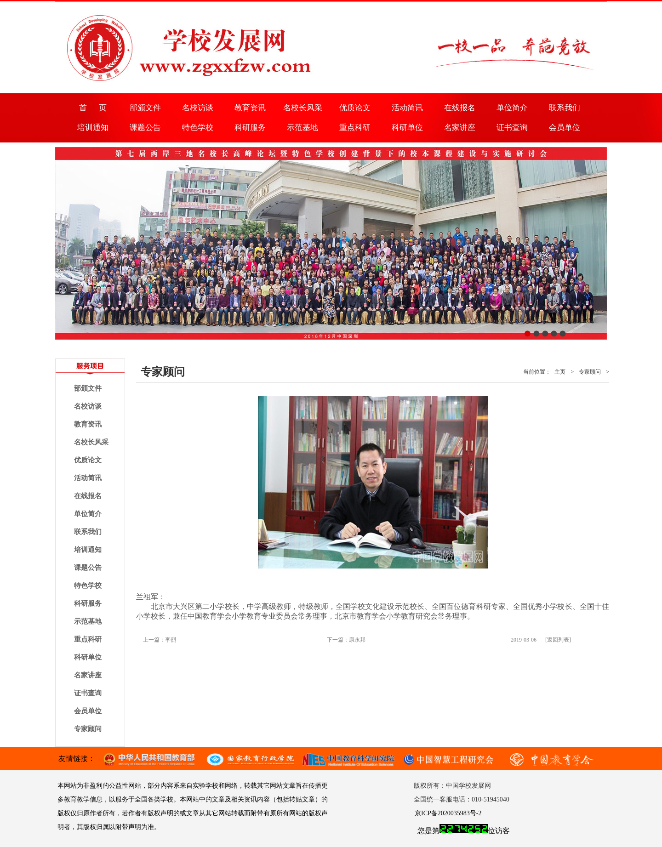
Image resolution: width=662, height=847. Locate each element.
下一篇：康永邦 (346, 640)
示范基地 (302, 127)
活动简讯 (407, 107)
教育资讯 (250, 107)
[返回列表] (558, 640)
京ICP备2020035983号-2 (448, 813)
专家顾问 (88, 729)
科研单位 (407, 127)
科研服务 (250, 127)
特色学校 (197, 127)
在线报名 (459, 107)
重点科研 (355, 127)
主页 (559, 372)
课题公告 (145, 127)
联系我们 (564, 107)
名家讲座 (459, 127)
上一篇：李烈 (159, 640)
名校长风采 (302, 107)
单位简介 (512, 107)
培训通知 (92, 127)
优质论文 (355, 107)
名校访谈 (197, 107)
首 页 (93, 107)
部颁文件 (145, 107)
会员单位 (564, 127)
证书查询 (512, 127)
